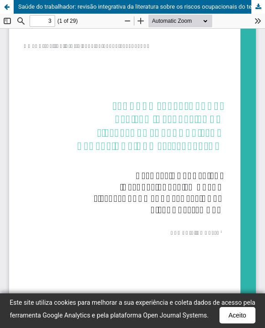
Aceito (237, 315)
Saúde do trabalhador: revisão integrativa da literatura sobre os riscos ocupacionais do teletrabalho (141, 6)
